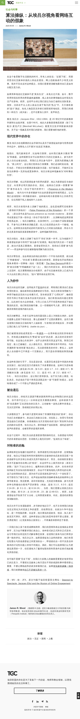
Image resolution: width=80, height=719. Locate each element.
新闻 (43, 638)
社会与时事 (12, 9)
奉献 (46, 707)
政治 (29, 638)
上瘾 (50, 638)
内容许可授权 (38, 707)
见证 (36, 638)
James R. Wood (25, 26)
